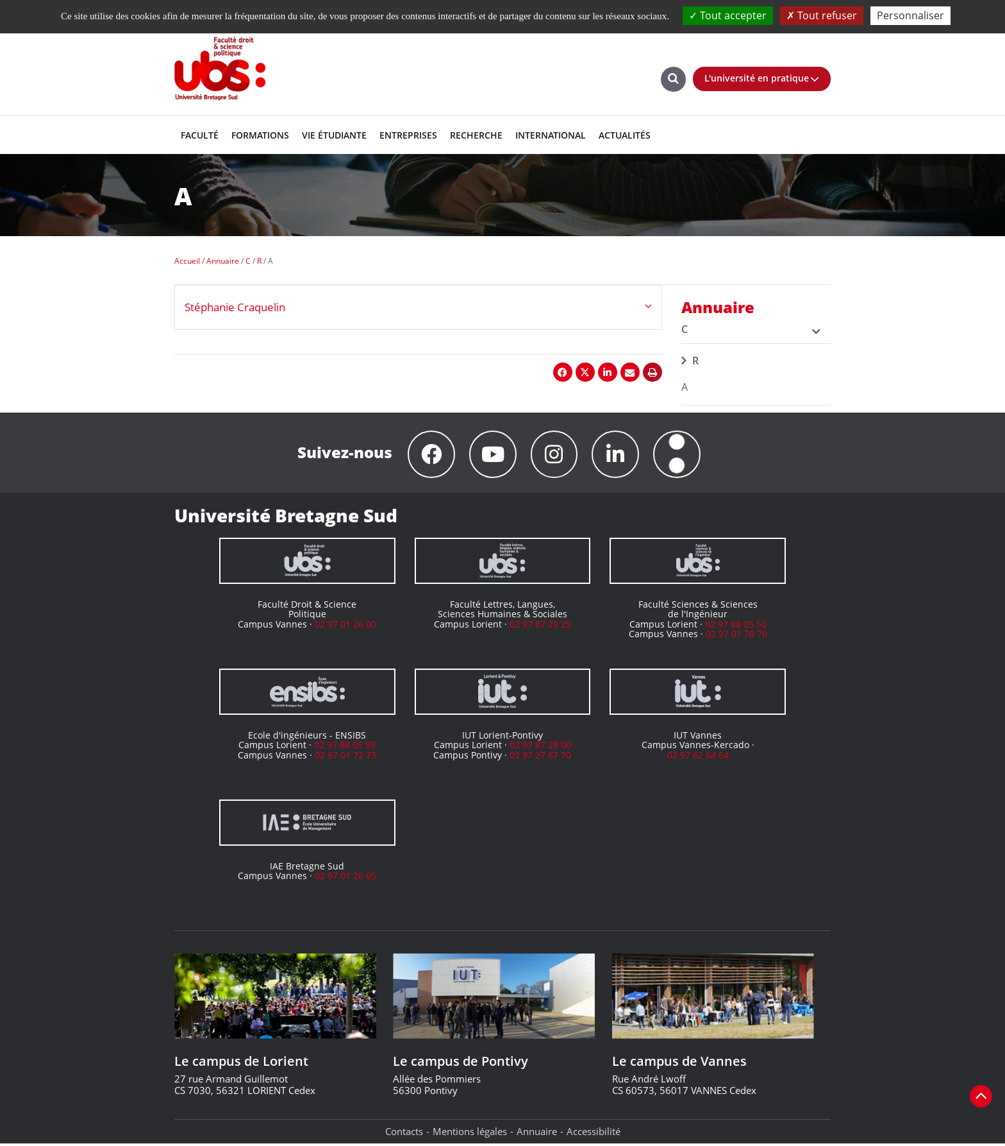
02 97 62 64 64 (698, 757)
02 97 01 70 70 (736, 635)
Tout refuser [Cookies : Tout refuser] (821, 15)
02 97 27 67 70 (540, 757)
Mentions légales (470, 1133)
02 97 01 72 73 (345, 757)
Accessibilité (593, 1133)
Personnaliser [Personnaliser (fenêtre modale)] (910, 15)
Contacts (404, 1133)
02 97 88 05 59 (345, 746)
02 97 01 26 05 (345, 877)
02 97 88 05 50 (736, 626)
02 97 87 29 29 (540, 626)
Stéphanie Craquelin (235, 307)
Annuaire (537, 1133)
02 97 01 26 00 (345, 626)
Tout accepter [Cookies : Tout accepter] (728, 15)
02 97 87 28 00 (540, 746)
